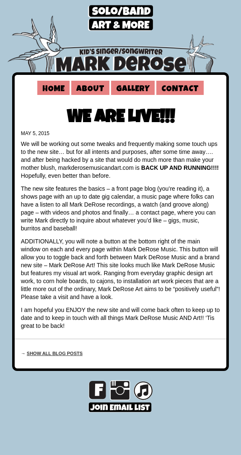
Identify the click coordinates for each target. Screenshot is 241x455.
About (90, 89)
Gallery (133, 89)
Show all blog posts (55, 353)
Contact (180, 89)
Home (53, 89)
